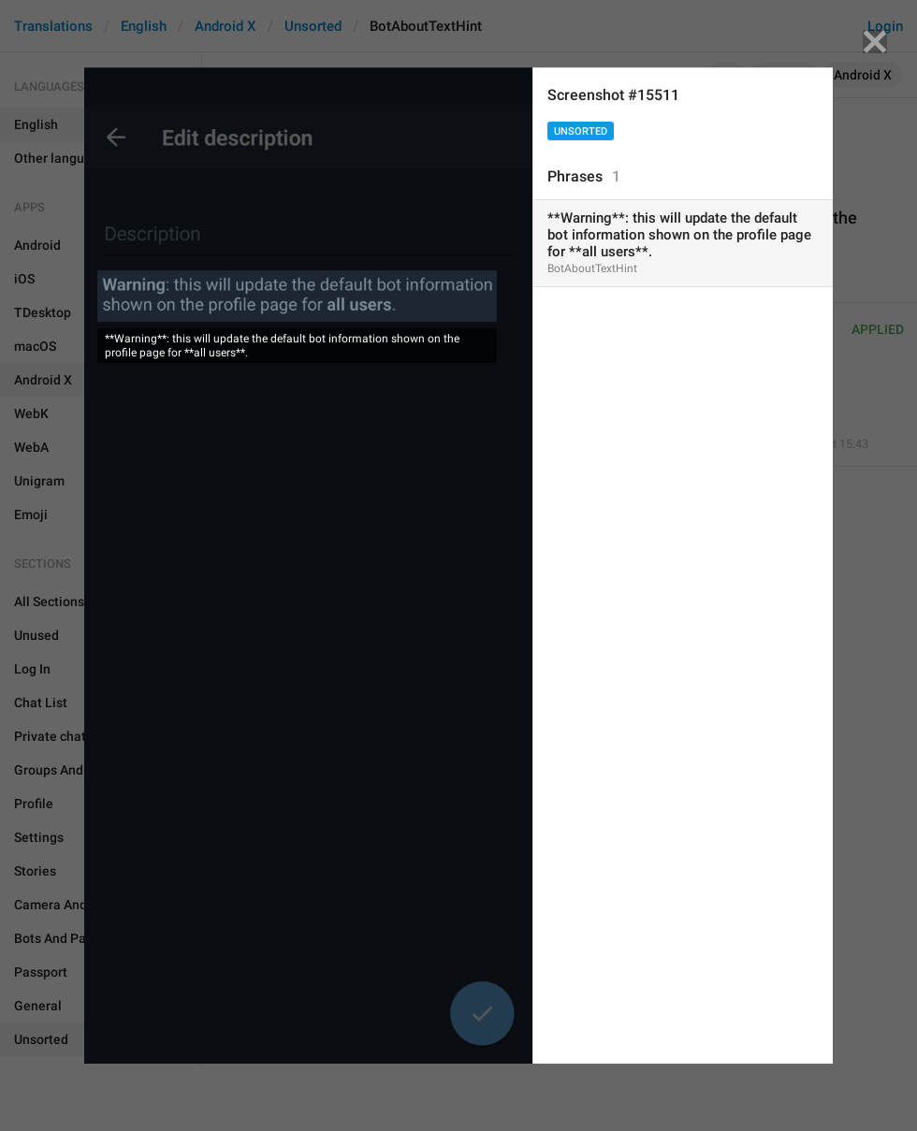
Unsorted (580, 131)
